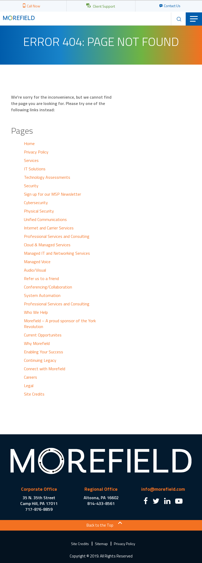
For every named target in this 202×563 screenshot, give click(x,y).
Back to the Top (100, 525)
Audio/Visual (35, 270)
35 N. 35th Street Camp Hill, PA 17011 (39, 500)
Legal (28, 385)
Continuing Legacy (40, 360)
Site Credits (34, 394)
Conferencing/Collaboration (48, 287)
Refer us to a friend (41, 278)
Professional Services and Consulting (56, 236)
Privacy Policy (36, 152)
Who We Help (36, 312)
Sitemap (101, 544)
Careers (30, 377)
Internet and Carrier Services (49, 228)
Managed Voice (37, 261)
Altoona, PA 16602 (101, 497)
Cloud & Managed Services (47, 245)
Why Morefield (37, 343)
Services (31, 160)
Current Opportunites (43, 335)
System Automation (42, 295)
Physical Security (39, 211)
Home (29, 143)
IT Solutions (35, 169)
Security (31, 185)
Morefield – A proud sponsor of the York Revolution (60, 323)
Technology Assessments (47, 177)
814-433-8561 (101, 503)
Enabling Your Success (43, 352)
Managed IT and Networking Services (57, 253)
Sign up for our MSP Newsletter (52, 194)
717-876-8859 (39, 509)
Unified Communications (45, 219)
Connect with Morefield (44, 368)
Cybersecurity (36, 202)
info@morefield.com (163, 489)
